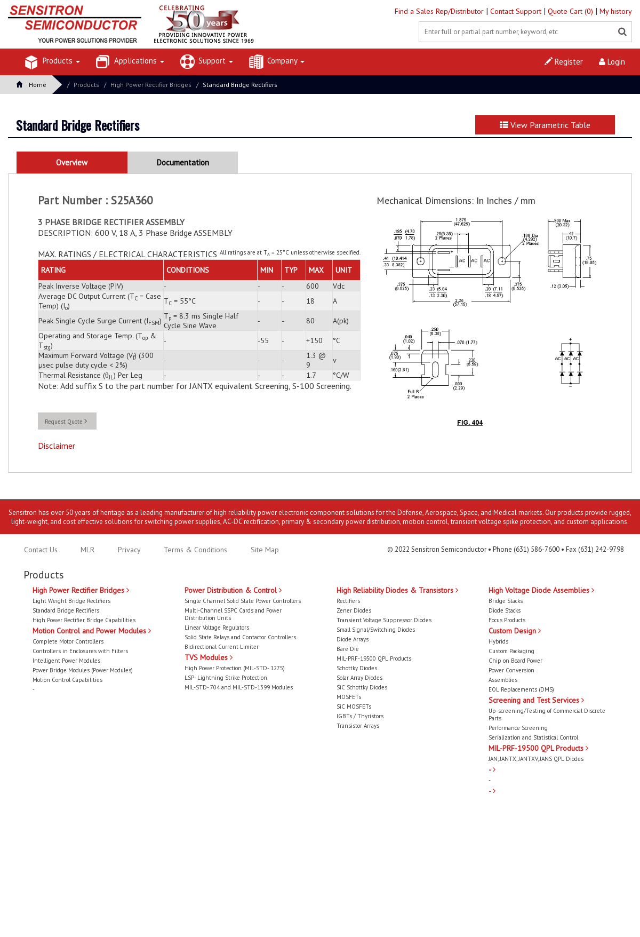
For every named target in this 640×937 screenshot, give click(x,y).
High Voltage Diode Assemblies (541, 590)
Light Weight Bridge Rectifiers (71, 601)
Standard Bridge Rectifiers (240, 85)
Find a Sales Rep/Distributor (440, 11)
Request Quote (66, 421)
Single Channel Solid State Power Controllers (243, 601)
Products (52, 61)
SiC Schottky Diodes (362, 687)
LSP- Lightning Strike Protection (226, 677)
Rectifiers (348, 601)
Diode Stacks (505, 610)
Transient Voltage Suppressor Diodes (384, 620)
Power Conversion (511, 670)
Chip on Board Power (515, 660)
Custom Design (515, 631)
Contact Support (516, 11)
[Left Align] (622, 32)
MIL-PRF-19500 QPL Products (374, 658)
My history (615, 11)
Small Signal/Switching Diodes (376, 629)
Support (206, 61)
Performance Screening (518, 728)
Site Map (265, 549)
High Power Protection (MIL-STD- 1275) (235, 668)
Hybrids (498, 641)
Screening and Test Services (536, 700)
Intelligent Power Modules (66, 660)
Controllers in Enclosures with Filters (80, 651)
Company (277, 61)
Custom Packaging (511, 651)
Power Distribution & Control (233, 590)
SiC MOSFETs (354, 706)
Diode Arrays (353, 639)
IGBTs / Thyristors (360, 716)
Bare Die (348, 649)
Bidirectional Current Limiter (222, 646)
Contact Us (41, 549)
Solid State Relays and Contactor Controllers (240, 637)
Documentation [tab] (183, 162)
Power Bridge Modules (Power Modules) (83, 670)
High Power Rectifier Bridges (150, 85)
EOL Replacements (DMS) (521, 689)
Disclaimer (56, 445)
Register (564, 62)
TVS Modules (209, 657)
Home (31, 85)
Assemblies (503, 680)
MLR (87, 549)
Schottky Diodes (357, 668)
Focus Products (507, 620)
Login (612, 62)
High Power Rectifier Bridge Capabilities (84, 620)
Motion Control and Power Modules (92, 631)
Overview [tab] (71, 162)
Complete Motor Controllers (68, 641)
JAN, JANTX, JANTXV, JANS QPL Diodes (536, 759)
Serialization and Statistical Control (533, 737)
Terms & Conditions (196, 549)
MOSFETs (349, 697)
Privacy (128, 549)
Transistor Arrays (358, 725)
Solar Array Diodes (359, 677)
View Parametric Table (545, 125)
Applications (130, 61)
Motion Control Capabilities (67, 680)
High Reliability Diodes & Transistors (397, 590)
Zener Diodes (354, 610)
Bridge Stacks (506, 601)
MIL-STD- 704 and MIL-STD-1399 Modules (239, 687)
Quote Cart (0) (571, 11)
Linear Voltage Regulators (217, 627)
